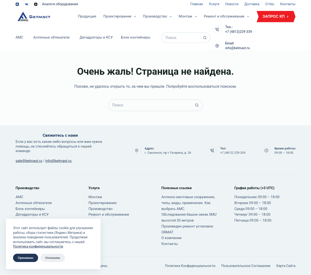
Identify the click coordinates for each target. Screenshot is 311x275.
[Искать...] (180, 37)
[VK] (26, 4)
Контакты (287, 4)
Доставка (251, 4)
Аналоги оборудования (60, 4)
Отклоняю (52, 258)
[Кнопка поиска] (205, 37)
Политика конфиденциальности (38, 246)
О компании (171, 238)
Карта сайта (286, 266)
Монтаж (189, 16)
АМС (19, 37)
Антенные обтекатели (51, 37)
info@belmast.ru (237, 48)
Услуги (214, 4)
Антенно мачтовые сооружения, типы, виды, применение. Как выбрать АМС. (188, 203)
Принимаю (25, 258)
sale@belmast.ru (29, 161)
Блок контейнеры (135, 37)
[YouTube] (17, 4)
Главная (196, 4)
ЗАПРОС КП (273, 16)
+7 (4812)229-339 (238, 32)
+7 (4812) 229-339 (232, 152)
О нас (269, 4)
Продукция (87, 16)
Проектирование (120, 16)
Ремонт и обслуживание (227, 16)
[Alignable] (35, 4)
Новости (232, 4)
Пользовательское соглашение (246, 266)
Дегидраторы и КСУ (96, 37)
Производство (158, 16)
